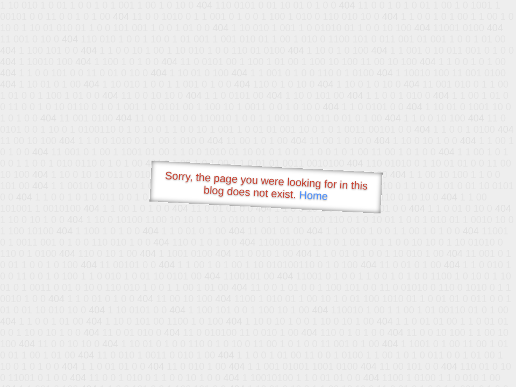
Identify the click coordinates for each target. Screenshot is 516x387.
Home (313, 195)
